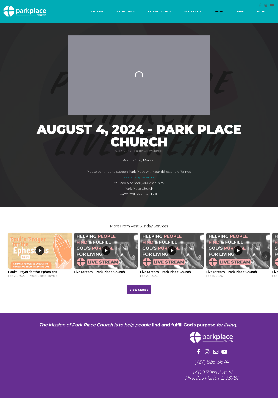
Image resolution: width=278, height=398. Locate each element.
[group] (40, 256)
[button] (265, 256)
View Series (139, 289)
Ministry (192, 11)
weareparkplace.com (139, 177)
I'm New (97, 11)
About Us (125, 11)
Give (240, 11)
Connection (159, 11)
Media (219, 11)
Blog (261, 11)
